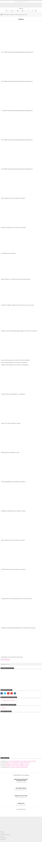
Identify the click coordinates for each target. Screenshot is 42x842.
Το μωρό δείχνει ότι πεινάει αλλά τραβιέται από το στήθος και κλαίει (16, 598)
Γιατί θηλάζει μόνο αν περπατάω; (8, 253)
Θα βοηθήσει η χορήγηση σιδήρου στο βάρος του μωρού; (13, 510)
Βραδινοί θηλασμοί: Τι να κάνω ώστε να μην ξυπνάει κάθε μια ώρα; (15, 279)
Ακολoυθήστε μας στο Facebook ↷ (9, 697)
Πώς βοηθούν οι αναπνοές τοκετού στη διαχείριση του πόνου (17, 764)
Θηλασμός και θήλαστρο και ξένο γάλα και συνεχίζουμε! (13, 227)
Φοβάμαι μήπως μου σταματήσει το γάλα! (10, 452)
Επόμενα (8, 659)
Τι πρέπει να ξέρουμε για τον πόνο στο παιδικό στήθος (19, 762)
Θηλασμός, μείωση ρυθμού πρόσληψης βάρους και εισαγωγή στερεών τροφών (18, 627)
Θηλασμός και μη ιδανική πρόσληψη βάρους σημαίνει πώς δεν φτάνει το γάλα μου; (19, 330)
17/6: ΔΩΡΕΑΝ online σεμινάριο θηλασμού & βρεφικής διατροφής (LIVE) (17, 110)
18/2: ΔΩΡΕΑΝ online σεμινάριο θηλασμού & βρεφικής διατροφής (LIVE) (17, 169)
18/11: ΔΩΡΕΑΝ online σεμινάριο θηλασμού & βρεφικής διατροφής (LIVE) (17, 52)
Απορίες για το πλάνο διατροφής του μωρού (10, 423)
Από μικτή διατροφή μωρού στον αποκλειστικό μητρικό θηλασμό (15, 360)
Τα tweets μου (3, 707)
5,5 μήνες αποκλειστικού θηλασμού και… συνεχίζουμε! (13, 394)
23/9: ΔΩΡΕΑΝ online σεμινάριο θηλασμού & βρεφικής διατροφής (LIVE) (17, 81)
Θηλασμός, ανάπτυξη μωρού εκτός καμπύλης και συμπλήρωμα (14, 364)
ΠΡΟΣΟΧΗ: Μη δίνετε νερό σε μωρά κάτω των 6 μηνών (13, 569)
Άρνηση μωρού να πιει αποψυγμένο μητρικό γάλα (12, 657)
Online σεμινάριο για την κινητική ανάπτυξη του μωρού (13, 198)
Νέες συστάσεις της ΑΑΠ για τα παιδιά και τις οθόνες (13, 540)
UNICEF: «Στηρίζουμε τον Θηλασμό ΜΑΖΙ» (20, 767)
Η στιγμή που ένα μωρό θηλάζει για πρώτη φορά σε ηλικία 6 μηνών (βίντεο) (21, 761)
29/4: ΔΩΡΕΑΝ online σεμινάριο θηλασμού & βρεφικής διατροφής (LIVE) (17, 139)
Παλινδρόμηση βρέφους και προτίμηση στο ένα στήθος (13, 481)
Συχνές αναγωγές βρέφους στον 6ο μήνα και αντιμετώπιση (14, 362)
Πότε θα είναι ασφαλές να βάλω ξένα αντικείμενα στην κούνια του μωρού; (17, 305)
